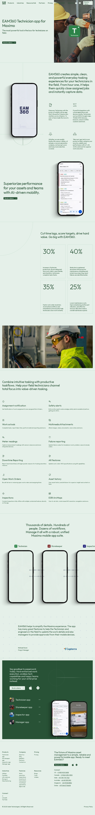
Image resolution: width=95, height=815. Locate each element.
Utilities (4, 773)
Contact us (22, 762)
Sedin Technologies (14, 807)
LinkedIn (4, 798)
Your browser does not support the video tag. (21, 557)
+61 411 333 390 (66, 780)
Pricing (50, 3)
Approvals (22, 786)
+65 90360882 (67, 783)
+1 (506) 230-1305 (66, 775)
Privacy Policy (88, 807)
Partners (42, 3)
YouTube (4, 800)
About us (71, 3)
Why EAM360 (60, 3)
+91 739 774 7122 (64, 778)
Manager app (6, 764)
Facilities (4, 775)
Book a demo (88, 3)
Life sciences (6, 777)
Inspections (22, 777)
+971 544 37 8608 (65, 785)
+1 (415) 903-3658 (63, 772)
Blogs (36, 773)
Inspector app (6, 762)
